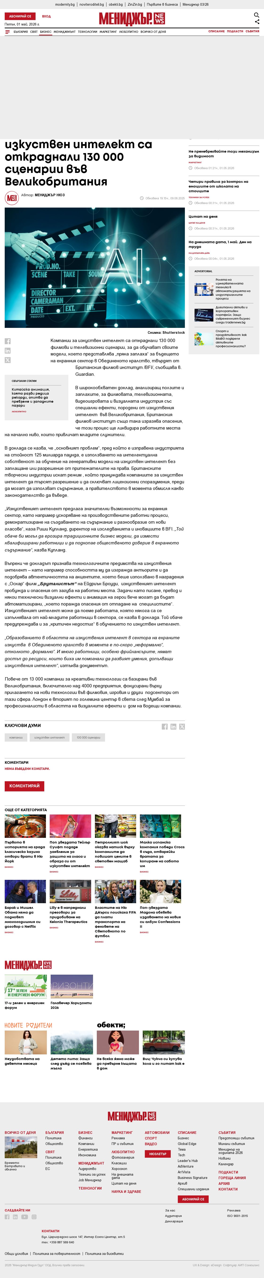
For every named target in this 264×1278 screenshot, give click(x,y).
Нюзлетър (157, 1154)
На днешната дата (122, 1176)
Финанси (85, 1138)
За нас (170, 1210)
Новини (225, 1158)
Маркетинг (108, 32)
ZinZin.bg (135, 4)
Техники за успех (92, 1174)
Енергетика (88, 1149)
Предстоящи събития (236, 1138)
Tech (181, 1155)
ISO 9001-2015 (237, 1215)
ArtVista (184, 1172)
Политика (53, 1138)
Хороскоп (119, 1168)
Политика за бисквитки (104, 1253)
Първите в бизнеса (162, 4)
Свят (34, 32)
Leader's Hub (188, 1160)
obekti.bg (116, 4)
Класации (119, 1163)
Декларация (174, 1221)
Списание (216, 31)
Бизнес (45, 32)
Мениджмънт (65, 32)
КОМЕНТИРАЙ (24, 786)
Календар (226, 1164)
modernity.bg (65, 4)
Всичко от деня (153, 32)
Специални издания (193, 1189)
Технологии (87, 32)
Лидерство (87, 1168)
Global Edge (187, 1143)
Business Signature (192, 1177)
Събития (252, 31)
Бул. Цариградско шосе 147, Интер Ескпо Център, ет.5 (83, 1236)
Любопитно (128, 32)
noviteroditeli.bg (92, 4)
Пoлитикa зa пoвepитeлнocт (56, 1253)
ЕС (47, 1168)
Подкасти (235, 31)
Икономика (87, 1155)
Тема (182, 1149)
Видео (151, 1143)
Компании (86, 1143)
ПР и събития (123, 1143)
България (21, 32)
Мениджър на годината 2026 (231, 1151)
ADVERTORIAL (203, 271)
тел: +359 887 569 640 (58, 1242)
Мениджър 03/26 (196, 4)
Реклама (118, 1138)
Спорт (151, 1138)
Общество (54, 1143)
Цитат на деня (124, 1183)
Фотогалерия (123, 1157)
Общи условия (16, 1253)
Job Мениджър (90, 1180)
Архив (182, 1183)
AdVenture (186, 1166)
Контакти (228, 1189)
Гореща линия (232, 1177)
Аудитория (173, 1215)
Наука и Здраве (126, 1191)
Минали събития (232, 1143)
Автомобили (157, 1132)
